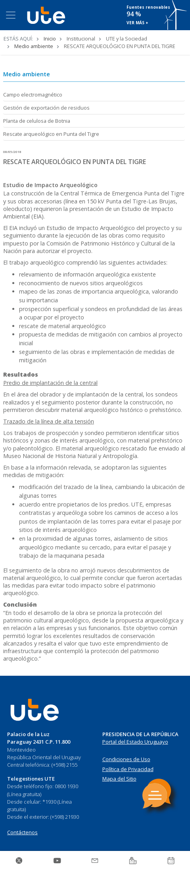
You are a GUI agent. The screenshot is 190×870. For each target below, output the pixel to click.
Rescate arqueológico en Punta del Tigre (51, 133)
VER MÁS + (137, 22)
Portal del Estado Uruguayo (135, 741)
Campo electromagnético (32, 94)
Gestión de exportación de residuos (46, 107)
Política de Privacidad (128, 769)
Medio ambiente (33, 46)
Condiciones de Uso (126, 759)
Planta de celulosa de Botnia (36, 120)
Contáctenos (22, 832)
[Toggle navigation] (10, 15)
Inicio (50, 38)
